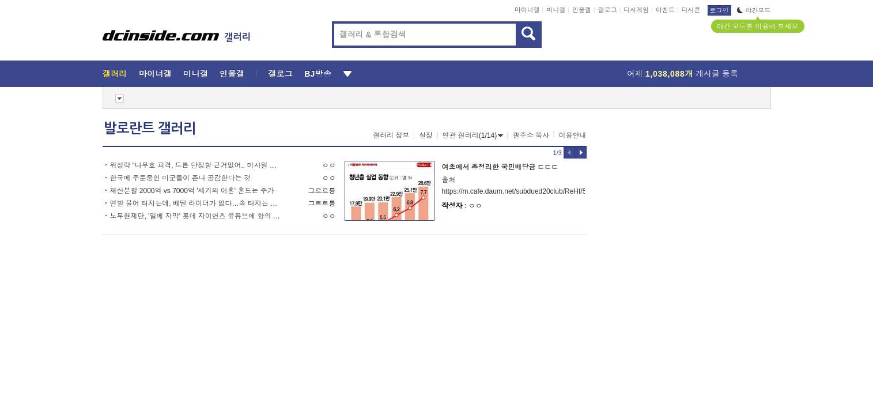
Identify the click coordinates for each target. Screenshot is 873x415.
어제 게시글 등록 (682, 73)
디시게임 (636, 9)
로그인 (719, 10)
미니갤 (555, 9)
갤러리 (115, 73)
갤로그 (607, 9)
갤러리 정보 (391, 135)
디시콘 (691, 9)
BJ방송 (317, 73)
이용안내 (573, 135)
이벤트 (665, 9)
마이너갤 (527, 9)
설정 (426, 135)
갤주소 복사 (531, 135)
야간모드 (754, 10)
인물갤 (581, 9)
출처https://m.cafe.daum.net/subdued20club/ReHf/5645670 (513, 185)
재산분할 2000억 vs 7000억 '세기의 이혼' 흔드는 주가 (192, 191)
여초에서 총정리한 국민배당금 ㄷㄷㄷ (500, 167)
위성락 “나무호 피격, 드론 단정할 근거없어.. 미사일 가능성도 (196, 165)
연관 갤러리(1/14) (473, 135)
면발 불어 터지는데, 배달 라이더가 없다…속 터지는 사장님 (196, 203)
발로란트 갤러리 (150, 128)
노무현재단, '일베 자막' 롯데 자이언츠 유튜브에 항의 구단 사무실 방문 (196, 216)
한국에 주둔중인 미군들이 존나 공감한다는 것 (180, 178)
